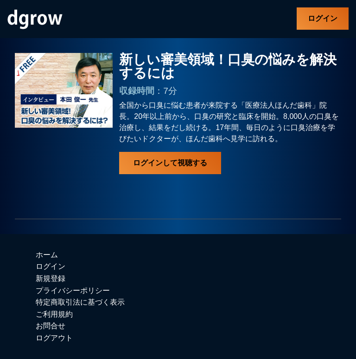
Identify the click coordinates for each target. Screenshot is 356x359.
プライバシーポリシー (73, 290)
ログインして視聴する (170, 163)
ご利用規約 (54, 314)
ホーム (47, 255)
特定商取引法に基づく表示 (80, 302)
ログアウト (54, 338)
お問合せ (50, 326)
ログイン (322, 18)
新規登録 (50, 278)
